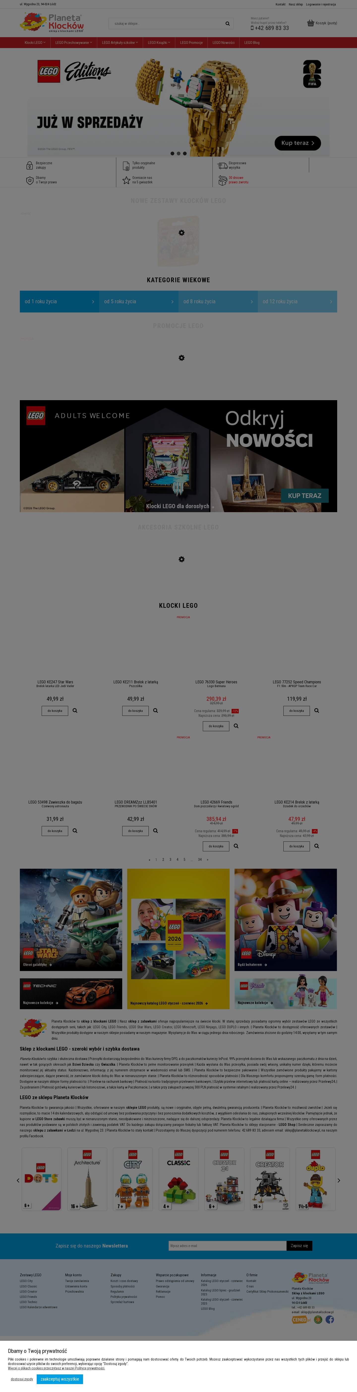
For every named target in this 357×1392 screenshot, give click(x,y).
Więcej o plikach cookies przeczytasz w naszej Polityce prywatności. (56, 1368)
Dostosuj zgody (22, 1379)
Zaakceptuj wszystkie (60, 1379)
